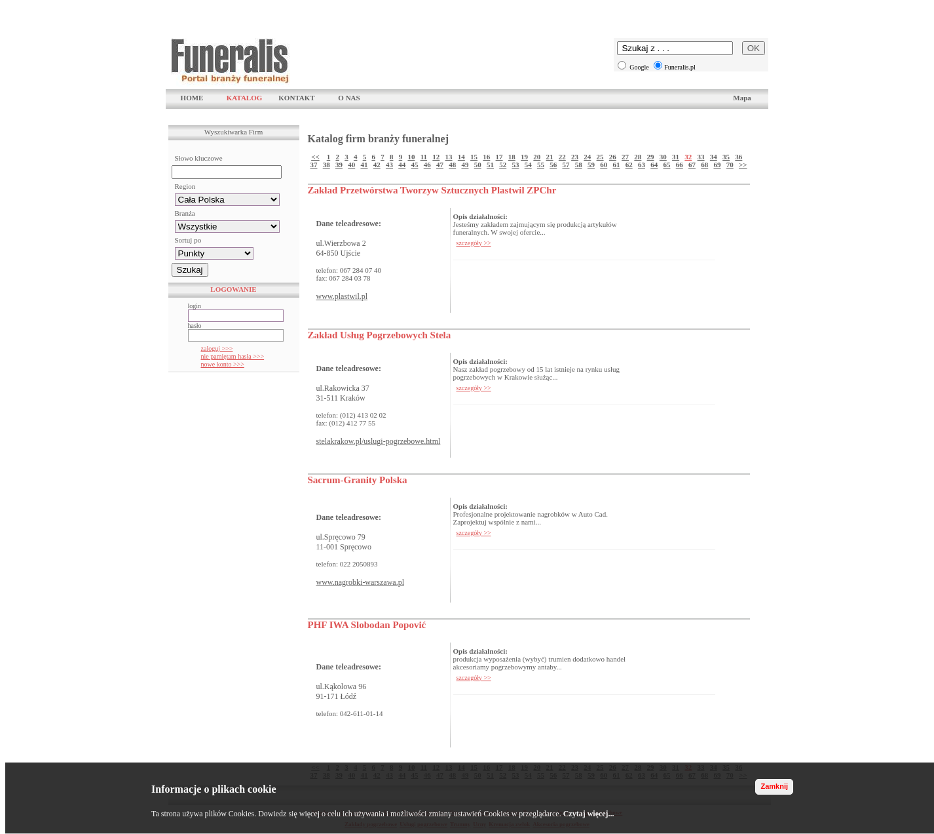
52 (502, 165)
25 (600, 157)
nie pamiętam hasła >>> (233, 356)
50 (477, 165)
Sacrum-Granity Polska (357, 480)
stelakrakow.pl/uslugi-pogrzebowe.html (378, 441)
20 (536, 157)
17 (499, 157)
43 (389, 165)
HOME (192, 98)
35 (726, 157)
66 (679, 165)
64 (654, 165)
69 (716, 165)
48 (452, 165)
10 (411, 157)
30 (663, 157)
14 (461, 157)
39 (339, 165)
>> (743, 165)
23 (574, 157)
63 (641, 165)
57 (565, 165)
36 (738, 157)
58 (578, 165)
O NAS (349, 98)
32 (688, 157)
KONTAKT (296, 98)
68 (704, 165)
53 (515, 165)
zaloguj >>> (217, 348)
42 (377, 165)
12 (435, 157)
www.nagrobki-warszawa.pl (360, 582)
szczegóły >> (474, 243)
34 (713, 157)
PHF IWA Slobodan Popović (367, 625)
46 (427, 165)
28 (637, 157)
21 (549, 157)
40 (351, 165)
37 (313, 165)
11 (423, 157)
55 (540, 165)
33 (701, 157)
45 (414, 165)
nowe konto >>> (222, 364)
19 (524, 157)
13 (449, 157)
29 (650, 157)
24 (587, 157)
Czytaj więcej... (588, 813)
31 (675, 157)
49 (464, 165)
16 (486, 157)
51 (490, 165)
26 (612, 157)
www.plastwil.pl (342, 296)
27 (625, 157)
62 (629, 165)
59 (591, 165)
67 (692, 165)
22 (562, 157)
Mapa (742, 98)
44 (401, 165)
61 (616, 165)
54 (528, 165)
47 (439, 165)
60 (603, 165)
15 (473, 157)
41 (363, 165)
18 (511, 157)
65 (666, 165)
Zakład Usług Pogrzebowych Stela (379, 335)
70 (730, 165)
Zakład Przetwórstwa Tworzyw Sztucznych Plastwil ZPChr (432, 190)
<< (315, 157)
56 (553, 165)
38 (326, 165)
